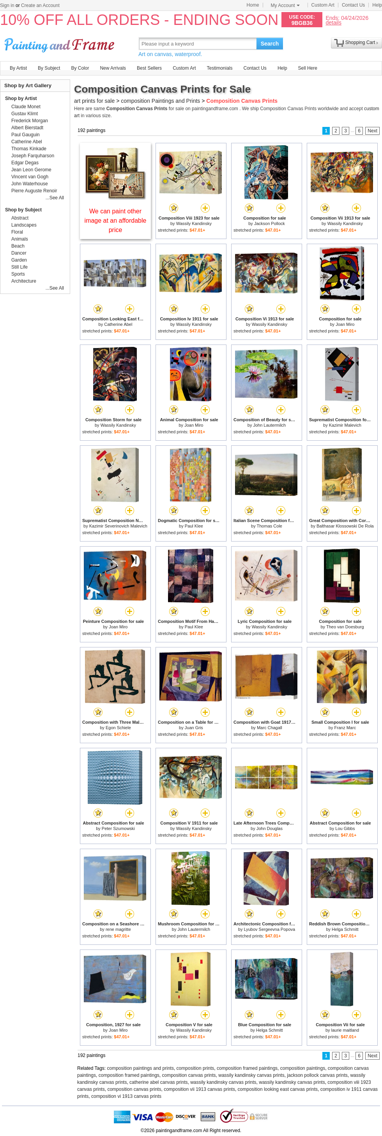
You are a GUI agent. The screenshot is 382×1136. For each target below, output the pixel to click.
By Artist (18, 68)
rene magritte (118, 929)
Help (377, 5)
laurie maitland (345, 1030)
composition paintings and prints (140, 1068)
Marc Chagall (269, 727)
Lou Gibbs (345, 828)
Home (253, 5)
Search (270, 43)
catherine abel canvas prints (158, 1082)
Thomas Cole (269, 526)
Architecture (23, 281)
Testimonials (219, 68)
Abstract (19, 218)
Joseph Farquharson (32, 155)
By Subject (49, 68)
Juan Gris (194, 727)
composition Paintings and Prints (160, 101)
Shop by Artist (21, 98)
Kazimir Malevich (345, 425)
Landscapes (24, 225)
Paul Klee (194, 526)
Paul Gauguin (25, 134)
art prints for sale (94, 101)
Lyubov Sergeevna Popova (269, 929)
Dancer (19, 253)
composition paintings (302, 1068)
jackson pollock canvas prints (317, 1075)
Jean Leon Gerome (31, 169)
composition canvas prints (189, 1075)
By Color (80, 68)
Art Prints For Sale (60, 43)
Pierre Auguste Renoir (34, 190)
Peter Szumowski (118, 828)
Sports (18, 274)
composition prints (195, 1068)
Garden (19, 260)
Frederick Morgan (29, 120)
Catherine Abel (118, 324)
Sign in (7, 5)
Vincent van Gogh (29, 176)
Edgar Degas (25, 162)
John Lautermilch (269, 425)
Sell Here (307, 68)
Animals (19, 239)
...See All (55, 197)
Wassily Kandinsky (194, 223)
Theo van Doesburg (345, 626)
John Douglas (269, 828)
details (333, 22)
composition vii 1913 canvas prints (199, 1089)
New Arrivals (113, 68)
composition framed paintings (247, 1068)
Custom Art (322, 5)
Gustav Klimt (24, 113)
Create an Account (40, 5)
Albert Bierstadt (27, 127)
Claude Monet (26, 106)
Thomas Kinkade (28, 148)
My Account (285, 5)
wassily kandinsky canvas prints (251, 1075)
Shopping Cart (360, 42)
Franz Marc (345, 727)
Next (372, 131)
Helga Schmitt (345, 929)
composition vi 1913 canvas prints (126, 1096)
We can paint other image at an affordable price (116, 220)
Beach (18, 246)
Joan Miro (345, 324)
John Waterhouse (29, 183)
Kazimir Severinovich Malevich (118, 526)
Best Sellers (149, 68)
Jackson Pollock (269, 223)
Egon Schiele (118, 727)
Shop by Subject (23, 210)
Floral (17, 232)
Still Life (19, 267)
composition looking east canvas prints (278, 1089)
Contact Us (353, 5)
